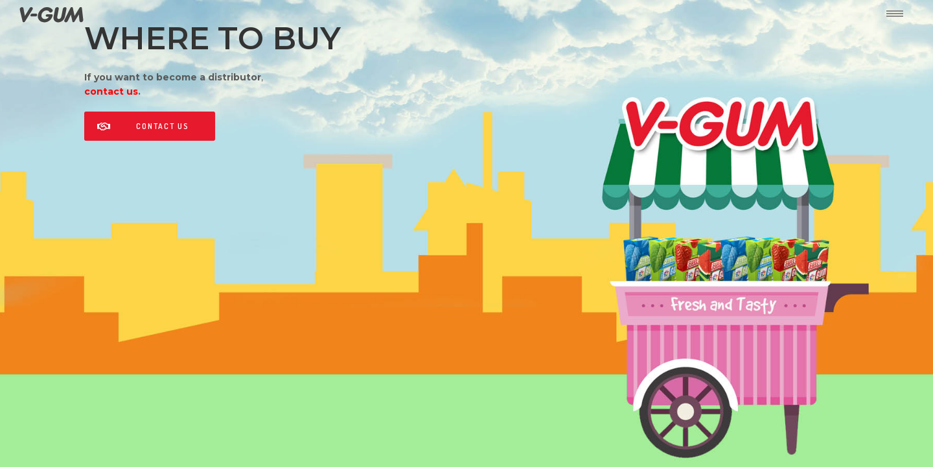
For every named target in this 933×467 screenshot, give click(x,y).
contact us (111, 91)
